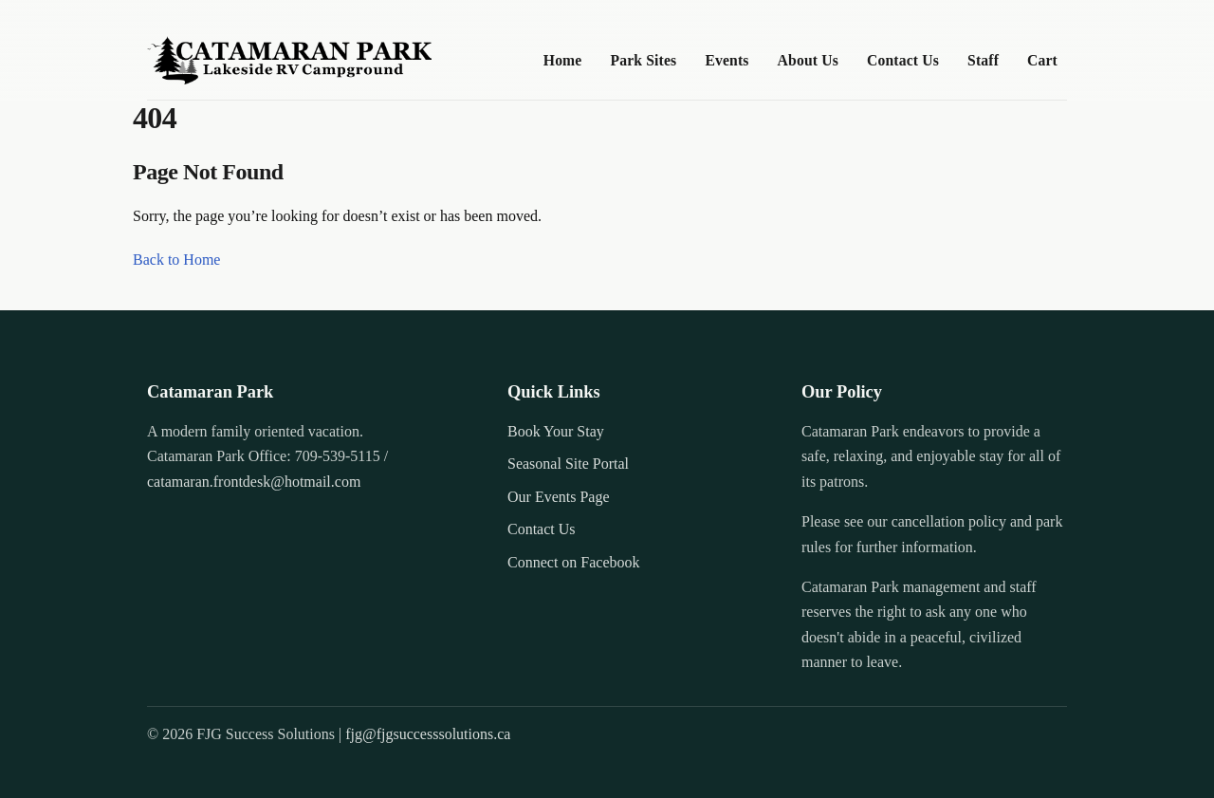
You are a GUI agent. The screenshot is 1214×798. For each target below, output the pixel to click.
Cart (1042, 60)
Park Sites (643, 60)
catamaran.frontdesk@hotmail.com (253, 481)
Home (562, 60)
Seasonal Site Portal (568, 463)
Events (726, 60)
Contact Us (903, 60)
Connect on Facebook (573, 562)
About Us (808, 60)
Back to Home (176, 259)
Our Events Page (558, 497)
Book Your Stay (555, 431)
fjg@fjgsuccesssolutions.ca (427, 734)
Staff (983, 60)
